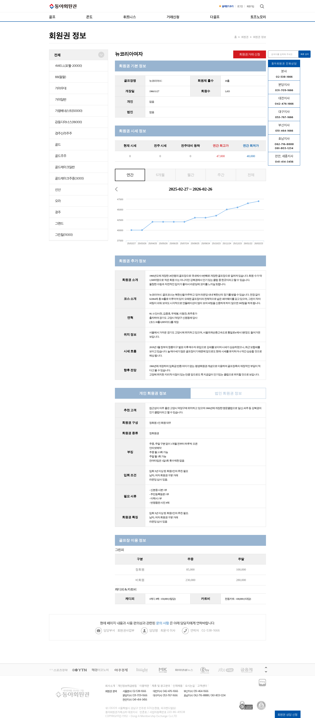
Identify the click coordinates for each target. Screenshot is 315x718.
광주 (58, 212)
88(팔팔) (60, 77)
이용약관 (144, 685)
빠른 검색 (305, 54)
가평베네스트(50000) (68, 111)
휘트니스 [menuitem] (129, 16)
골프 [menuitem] (52, 16)
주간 (220, 175)
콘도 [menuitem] (89, 16)
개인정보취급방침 (127, 685)
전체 (251, 175)
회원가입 (250, 6)
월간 (190, 175)
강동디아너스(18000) (68, 122)
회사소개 (110, 685)
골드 (58, 144)
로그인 (240, 6)
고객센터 (202, 685)
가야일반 (60, 99)
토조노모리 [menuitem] (258, 16)
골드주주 (60, 156)
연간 (130, 175)
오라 (58, 201)
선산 (58, 189)
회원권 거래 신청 (249, 54)
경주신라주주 (63, 133)
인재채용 (177, 685)
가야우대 (60, 88)
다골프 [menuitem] (215, 16)
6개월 (160, 175)
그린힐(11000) (64, 235)
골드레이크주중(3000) (69, 178)
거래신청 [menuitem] (173, 16)
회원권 (245, 36)
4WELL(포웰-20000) (68, 66)
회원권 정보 (259, 36)
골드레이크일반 (65, 167)
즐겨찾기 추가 (226, 6)
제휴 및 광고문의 (161, 685)
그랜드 (59, 223)
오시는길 (190, 685)
